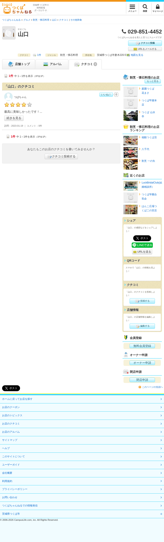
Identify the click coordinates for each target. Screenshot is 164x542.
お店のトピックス (12, 415)
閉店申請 (142, 379)
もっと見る (153, 81)
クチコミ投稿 (145, 43)
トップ (18, 64)
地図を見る (137, 55)
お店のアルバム (11, 431)
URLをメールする (144, 49)
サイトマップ (9, 440)
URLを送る (142, 252)
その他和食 (76, 20)
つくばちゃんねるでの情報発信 (20, 505)
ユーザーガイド (11, 464)
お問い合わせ (9, 497)
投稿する (142, 301)
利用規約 (7, 481)
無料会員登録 (142, 346)
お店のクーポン (11, 407)
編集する (142, 326)
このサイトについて (13, 456)
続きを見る (14, 118)
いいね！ (106, 94)
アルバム (52, 64)
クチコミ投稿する (61, 156)
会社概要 (7, 472)
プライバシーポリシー (14, 489)
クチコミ (85, 64)
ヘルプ (6, 448)
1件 (39, 55)
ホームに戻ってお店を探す (17, 398)
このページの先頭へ (152, 387)
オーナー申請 (142, 362)
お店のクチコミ (11, 423)
